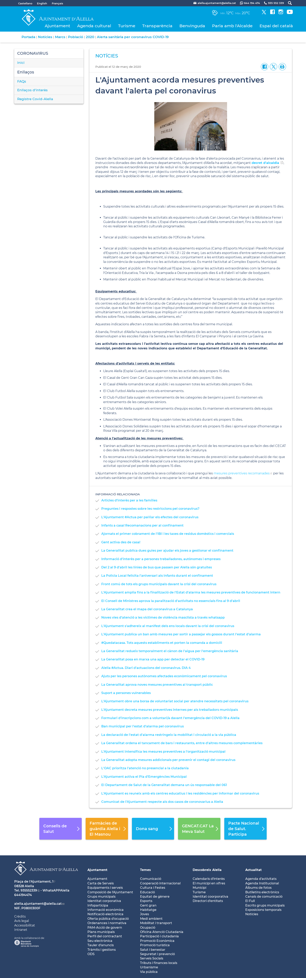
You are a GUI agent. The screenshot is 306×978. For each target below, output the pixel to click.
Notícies (45, 37)
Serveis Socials (151, 958)
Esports (146, 901)
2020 (90, 37)
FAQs (21, 81)
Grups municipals (101, 896)
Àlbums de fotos (258, 888)
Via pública (149, 972)
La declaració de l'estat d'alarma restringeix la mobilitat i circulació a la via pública (168, 735)
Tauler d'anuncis (100, 945)
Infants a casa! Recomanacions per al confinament (142, 525)
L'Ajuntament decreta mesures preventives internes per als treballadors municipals (169, 710)
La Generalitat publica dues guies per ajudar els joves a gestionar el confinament (167, 550)
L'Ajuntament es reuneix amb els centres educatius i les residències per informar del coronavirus (180, 793)
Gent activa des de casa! (120, 542)
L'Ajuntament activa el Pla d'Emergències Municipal (144, 777)
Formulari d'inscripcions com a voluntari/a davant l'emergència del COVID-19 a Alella (170, 718)
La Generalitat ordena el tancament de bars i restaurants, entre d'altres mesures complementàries (181, 743)
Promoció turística (155, 945)
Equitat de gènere (155, 896)
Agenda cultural (94, 25)
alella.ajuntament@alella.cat (38, 904)
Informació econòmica (105, 910)
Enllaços (25, 72)
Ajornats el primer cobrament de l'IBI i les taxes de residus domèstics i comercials (167, 534)
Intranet (20, 930)
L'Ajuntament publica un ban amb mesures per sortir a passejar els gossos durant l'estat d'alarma (181, 634)
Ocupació (147, 927)
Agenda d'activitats (261, 879)
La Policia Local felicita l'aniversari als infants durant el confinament (157, 575)
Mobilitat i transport (156, 923)
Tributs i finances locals (158, 963)
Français (57, 3)
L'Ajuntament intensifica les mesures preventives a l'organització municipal (163, 751)
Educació (147, 892)
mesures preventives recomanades (242, 473)
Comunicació (150, 879)
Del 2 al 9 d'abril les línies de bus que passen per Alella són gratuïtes (156, 567)
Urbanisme (149, 967)
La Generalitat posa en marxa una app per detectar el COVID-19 (153, 659)
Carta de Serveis (100, 883)
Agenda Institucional (262, 883)
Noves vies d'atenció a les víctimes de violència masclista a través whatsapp (163, 617)
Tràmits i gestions (101, 950)
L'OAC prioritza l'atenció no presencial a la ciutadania (145, 768)
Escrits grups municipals (265, 905)
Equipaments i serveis (105, 888)
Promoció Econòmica (157, 941)
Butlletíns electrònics (262, 892)
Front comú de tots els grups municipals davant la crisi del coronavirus (158, 584)
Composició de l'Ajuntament (110, 892)
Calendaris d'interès (209, 879)
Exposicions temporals (263, 910)
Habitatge (148, 910)
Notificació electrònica (105, 914)
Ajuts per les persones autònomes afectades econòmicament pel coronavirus (164, 676)
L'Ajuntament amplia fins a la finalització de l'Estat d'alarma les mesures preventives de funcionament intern (190, 592)
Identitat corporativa (104, 901)
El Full (250, 901)
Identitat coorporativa (210, 896)
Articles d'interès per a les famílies (129, 500)
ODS (91, 954)
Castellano (25, 3)
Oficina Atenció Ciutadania (161, 932)
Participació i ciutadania (159, 936)
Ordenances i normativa (106, 923)
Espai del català (276, 25)
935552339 (29, 890)
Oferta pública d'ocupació (108, 919)
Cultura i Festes (152, 888)
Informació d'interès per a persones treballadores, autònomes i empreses (161, 559)
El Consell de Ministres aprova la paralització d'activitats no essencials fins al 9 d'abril (170, 601)
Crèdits (20, 916)
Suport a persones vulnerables (126, 693)
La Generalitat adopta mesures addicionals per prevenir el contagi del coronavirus (168, 760)
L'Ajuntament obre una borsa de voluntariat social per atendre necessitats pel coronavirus (174, 701)
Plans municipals (101, 932)
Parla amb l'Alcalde (232, 25)
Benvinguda (192, 25)
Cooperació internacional (160, 883)
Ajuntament (57, 25)
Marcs (60, 37)
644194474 (23, 895)
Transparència (157, 25)
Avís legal (21, 921)
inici (21, 63)
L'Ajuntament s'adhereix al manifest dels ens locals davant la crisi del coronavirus (167, 626)
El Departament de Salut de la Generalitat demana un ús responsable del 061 (164, 785)
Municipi (199, 888)
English (42, 3)
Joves (144, 914)
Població (75, 37)
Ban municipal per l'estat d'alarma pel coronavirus (142, 726)
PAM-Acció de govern (104, 927)
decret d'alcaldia (265, 163)
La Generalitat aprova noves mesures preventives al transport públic (157, 684)
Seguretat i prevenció (157, 954)
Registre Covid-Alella (35, 99)
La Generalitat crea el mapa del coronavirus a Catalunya (147, 609)
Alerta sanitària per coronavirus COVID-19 (133, 37)
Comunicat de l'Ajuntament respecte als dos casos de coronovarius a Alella (162, 802)
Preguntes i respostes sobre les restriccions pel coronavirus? (150, 509)
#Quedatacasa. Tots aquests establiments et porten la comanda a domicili (161, 643)
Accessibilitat (24, 925)
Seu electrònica (99, 941)
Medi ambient (151, 919)
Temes (145, 870)
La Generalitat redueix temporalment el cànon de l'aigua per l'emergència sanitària (169, 651)
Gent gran (148, 905)
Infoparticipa (97, 905)
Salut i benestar (152, 950)
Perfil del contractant (104, 936)
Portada (28, 37)
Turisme (126, 25)
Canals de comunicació (263, 896)
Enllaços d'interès (32, 90)
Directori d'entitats (208, 901)
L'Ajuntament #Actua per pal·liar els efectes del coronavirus (149, 517)
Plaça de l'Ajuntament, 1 (33, 881)
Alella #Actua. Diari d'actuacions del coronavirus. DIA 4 (146, 668)
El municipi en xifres (209, 883)
